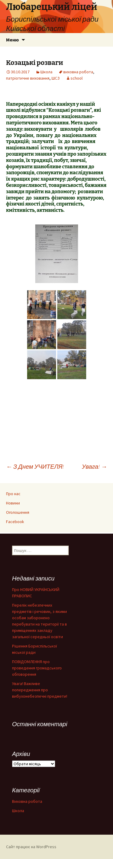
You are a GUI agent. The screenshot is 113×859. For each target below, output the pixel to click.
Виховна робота (27, 801)
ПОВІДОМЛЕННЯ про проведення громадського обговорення (37, 668)
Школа (46, 72)
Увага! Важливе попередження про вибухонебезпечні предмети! (39, 690)
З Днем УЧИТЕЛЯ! (35, 466)
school (77, 78)
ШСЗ (56, 78)
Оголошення (17, 512)
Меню (12, 40)
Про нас (13, 493)
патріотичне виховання (27, 78)
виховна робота (78, 72)
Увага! (94, 466)
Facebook (15, 521)
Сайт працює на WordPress (31, 846)
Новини (13, 503)
